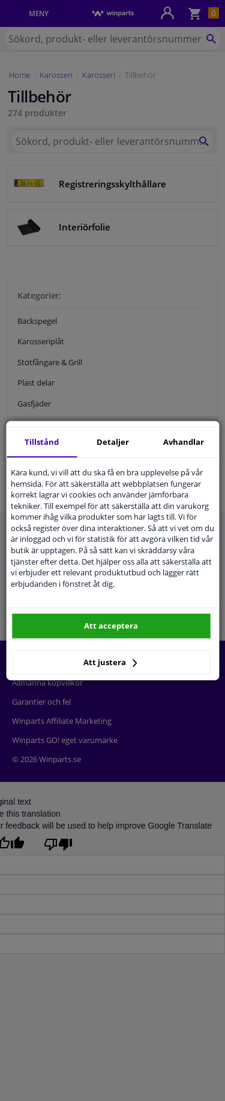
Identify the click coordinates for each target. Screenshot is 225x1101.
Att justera (110, 662)
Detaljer (113, 441)
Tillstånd (42, 441)
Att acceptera (111, 625)
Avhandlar (183, 441)
